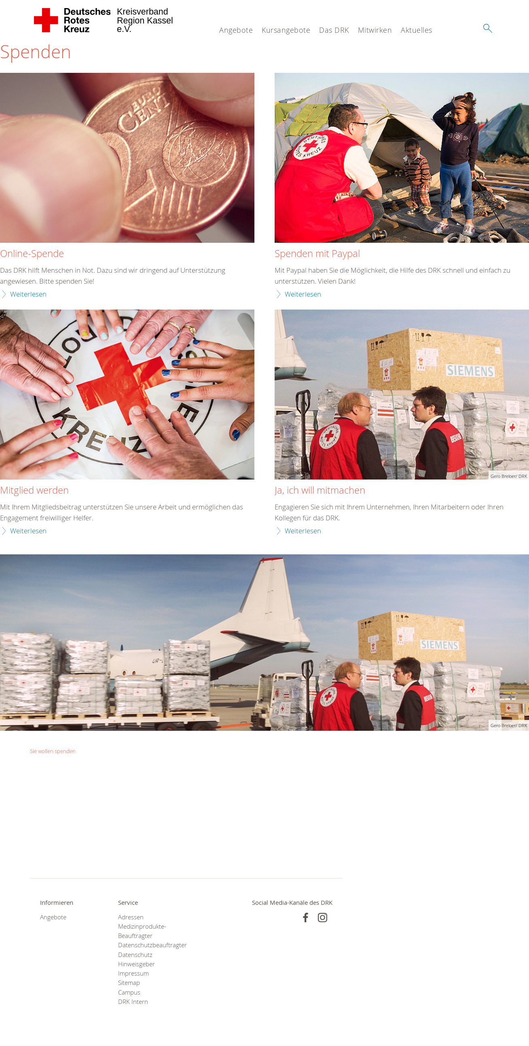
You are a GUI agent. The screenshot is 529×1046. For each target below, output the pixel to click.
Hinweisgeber (136, 964)
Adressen (131, 917)
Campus (129, 992)
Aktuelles (416, 30)
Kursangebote (286, 30)
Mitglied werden (34, 490)
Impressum (133, 973)
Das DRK (334, 30)
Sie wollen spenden (53, 751)
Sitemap (129, 983)
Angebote (236, 30)
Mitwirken (375, 30)
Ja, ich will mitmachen (320, 490)
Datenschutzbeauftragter (147, 945)
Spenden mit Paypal (317, 254)
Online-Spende (32, 254)
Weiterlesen (28, 294)
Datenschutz (135, 955)
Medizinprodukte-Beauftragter (142, 931)
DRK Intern (133, 1002)
